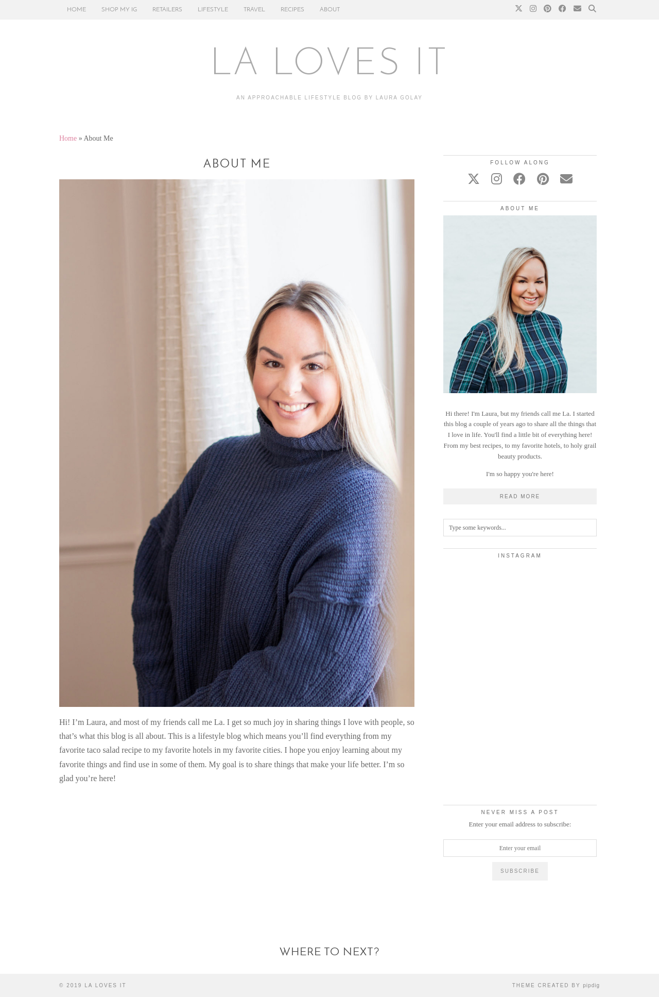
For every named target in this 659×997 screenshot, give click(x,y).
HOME (76, 10)
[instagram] (496, 179)
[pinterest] (543, 179)
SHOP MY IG (119, 10)
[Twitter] (519, 10)
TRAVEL (254, 10)
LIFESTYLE (213, 10)
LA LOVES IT (329, 64)
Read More (520, 496)
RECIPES (292, 10)
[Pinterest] (547, 10)
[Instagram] (533, 10)
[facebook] (519, 179)
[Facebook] (562, 10)
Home (68, 138)
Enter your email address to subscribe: (520, 824)
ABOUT (330, 10)
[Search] (592, 10)
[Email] (577, 10)
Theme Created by (556, 985)
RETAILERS (167, 10)
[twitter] (473, 179)
